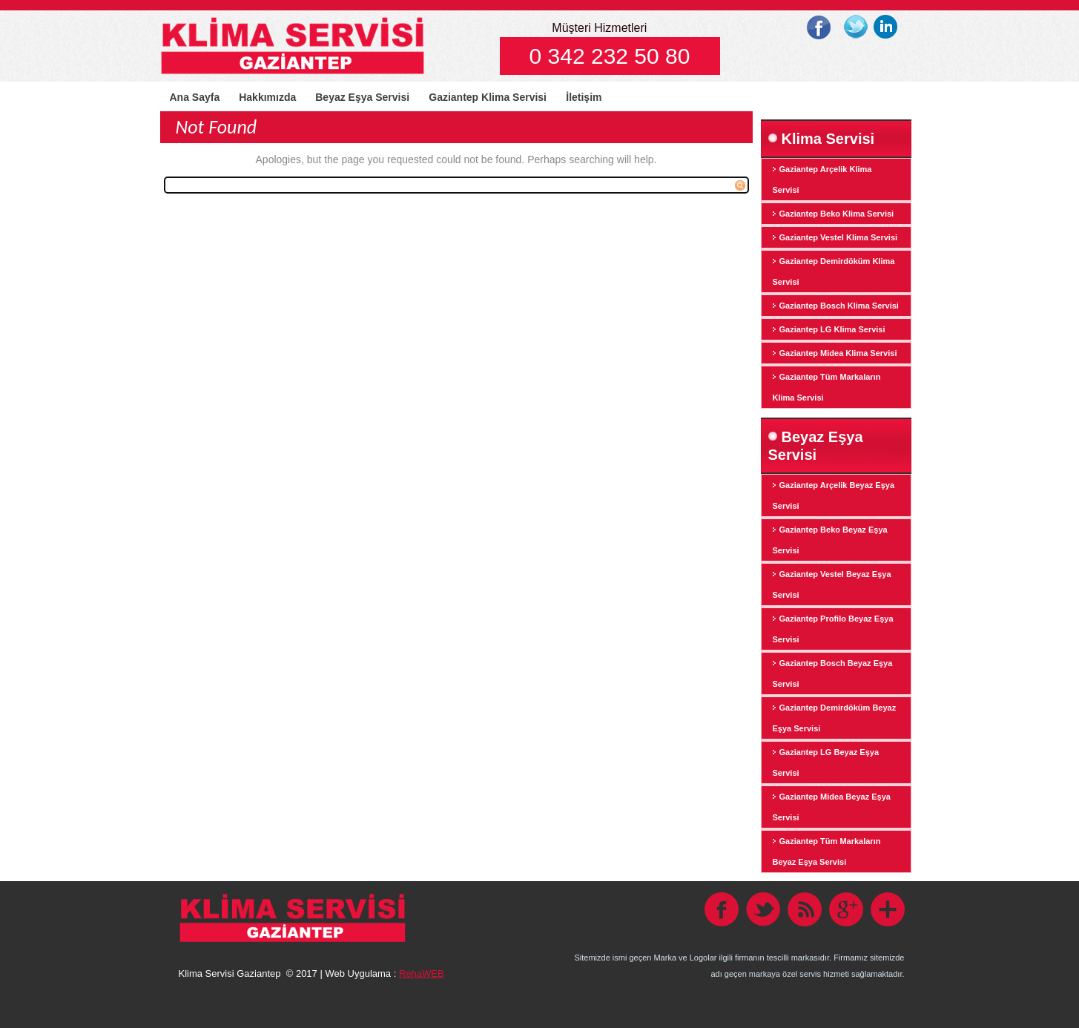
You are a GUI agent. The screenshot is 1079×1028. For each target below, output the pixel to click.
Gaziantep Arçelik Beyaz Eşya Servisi (834, 495)
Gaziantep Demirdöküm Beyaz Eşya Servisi (835, 718)
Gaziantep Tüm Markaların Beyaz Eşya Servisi (827, 851)
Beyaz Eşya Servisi (362, 97)
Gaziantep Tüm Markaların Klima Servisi (827, 387)
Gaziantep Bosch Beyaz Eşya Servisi (833, 673)
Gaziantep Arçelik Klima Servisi (822, 179)
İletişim (583, 97)
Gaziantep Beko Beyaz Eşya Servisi (830, 540)
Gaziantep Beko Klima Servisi (836, 213)
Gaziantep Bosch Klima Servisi (839, 305)
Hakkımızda (267, 97)
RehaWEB (421, 973)
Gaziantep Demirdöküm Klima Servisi (834, 271)
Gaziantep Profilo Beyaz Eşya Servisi (833, 629)
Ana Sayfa (195, 97)
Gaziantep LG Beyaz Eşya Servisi (826, 762)
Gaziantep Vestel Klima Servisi (838, 237)
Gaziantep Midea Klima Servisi (838, 353)
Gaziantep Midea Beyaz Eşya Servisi (832, 807)
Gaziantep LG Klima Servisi (832, 329)
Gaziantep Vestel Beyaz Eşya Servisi (832, 584)
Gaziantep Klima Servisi (488, 97)
